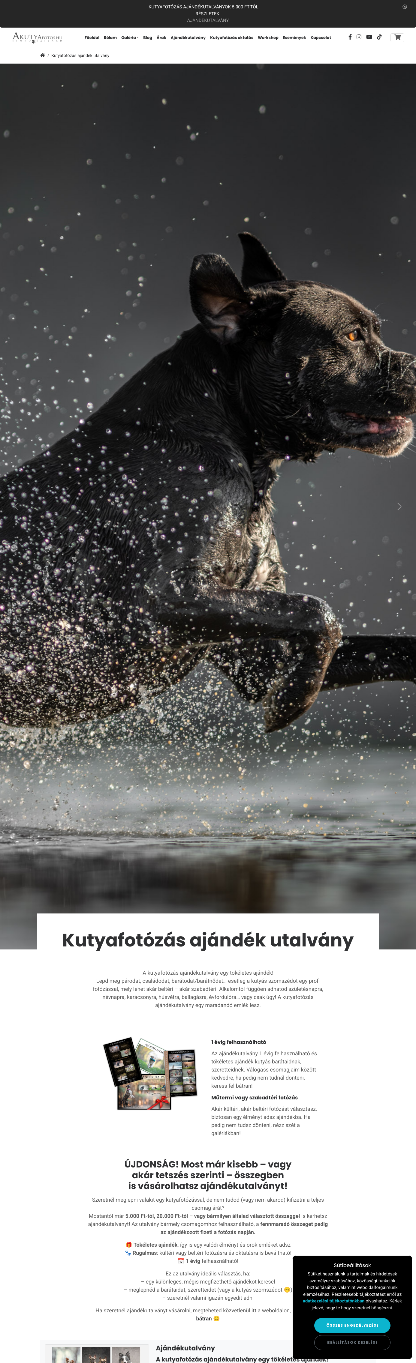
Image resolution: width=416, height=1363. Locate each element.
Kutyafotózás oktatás (244, 40)
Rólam (122, 40)
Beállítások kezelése (352, 1342)
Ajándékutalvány (208, 20)
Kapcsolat (333, 40)
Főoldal (104, 40)
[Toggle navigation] (397, 40)
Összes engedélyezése (352, 1325)
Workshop (280, 40)
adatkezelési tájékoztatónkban (333, 1301)
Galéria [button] (141, 40)
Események (306, 40)
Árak (174, 40)
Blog (160, 40)
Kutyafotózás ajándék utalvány (80, 62)
